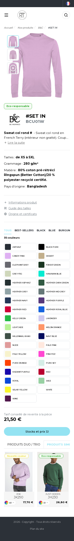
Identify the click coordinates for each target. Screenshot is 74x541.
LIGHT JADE (14, 327)
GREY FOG (13, 274)
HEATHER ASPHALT (18, 283)
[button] (13, 41)
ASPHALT (13, 247)
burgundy (66, 230)
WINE (11, 398)
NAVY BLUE (47, 336)
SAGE (44, 381)
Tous (7, 230)
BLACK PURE (48, 247)
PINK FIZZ (46, 354)
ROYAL (12, 381)
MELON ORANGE (49, 327)
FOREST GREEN (49, 265)
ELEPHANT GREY (17, 265)
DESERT (45, 256)
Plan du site (37, 528)
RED (44, 372)
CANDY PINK (14, 256)
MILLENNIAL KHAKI (17, 336)
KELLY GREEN (15, 318)
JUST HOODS (52, 496)
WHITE (45, 390)
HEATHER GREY (16, 291)
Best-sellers (24, 230)
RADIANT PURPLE (17, 372)
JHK (18, 496)
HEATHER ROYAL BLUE (52, 309)
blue (52, 230)
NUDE (11, 345)
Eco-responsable (18, 106)
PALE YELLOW (15, 354)
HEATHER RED (15, 309)
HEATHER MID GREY (51, 291)
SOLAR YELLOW (16, 390)
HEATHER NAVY (16, 300)
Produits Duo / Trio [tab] (23, 444)
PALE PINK (47, 345)
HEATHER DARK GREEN (53, 283)
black (41, 230)
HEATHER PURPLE (51, 300)
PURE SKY (47, 363)
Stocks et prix (37, 431)
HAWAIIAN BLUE (50, 274)
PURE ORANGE (16, 363)
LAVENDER (47, 318)
